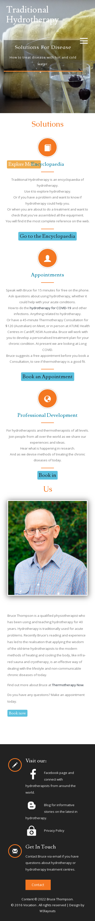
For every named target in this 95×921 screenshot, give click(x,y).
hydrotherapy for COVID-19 (50, 308)
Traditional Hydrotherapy (32, 15)
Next (73, 55)
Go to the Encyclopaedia (47, 236)
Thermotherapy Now (67, 685)
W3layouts (48, 911)
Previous (21, 55)
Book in (47, 475)
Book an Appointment (48, 376)
